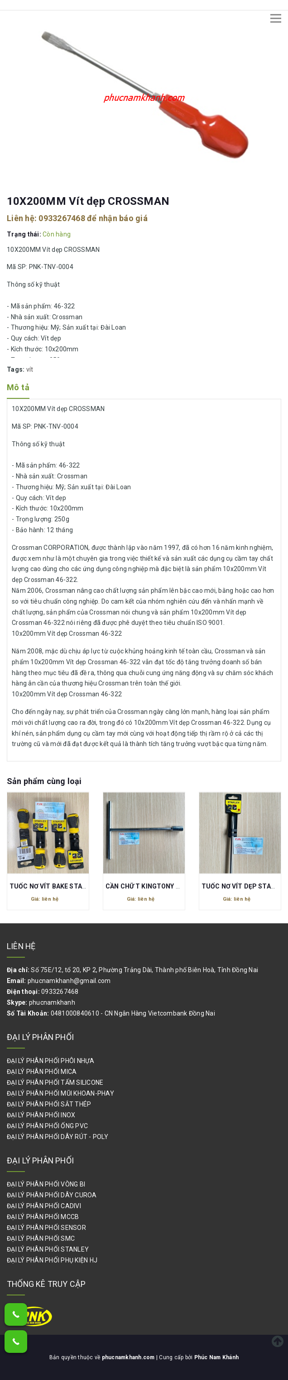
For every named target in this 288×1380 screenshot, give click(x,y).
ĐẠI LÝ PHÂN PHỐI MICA (42, 1071)
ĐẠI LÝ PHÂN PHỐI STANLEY (48, 1249)
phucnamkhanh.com (129, 1357)
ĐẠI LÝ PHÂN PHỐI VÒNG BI (46, 1184)
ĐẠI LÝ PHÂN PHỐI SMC (41, 1238)
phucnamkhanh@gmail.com (69, 980)
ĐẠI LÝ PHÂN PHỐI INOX (41, 1115)
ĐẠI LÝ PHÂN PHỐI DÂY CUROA (52, 1195)
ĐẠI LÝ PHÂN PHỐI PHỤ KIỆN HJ (52, 1260)
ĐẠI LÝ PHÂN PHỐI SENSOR (46, 1227)
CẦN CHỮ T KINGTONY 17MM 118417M (165, 886)
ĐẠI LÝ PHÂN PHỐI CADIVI (44, 1206)
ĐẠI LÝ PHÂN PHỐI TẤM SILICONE (55, 1082)
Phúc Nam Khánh (217, 1357)
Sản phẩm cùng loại (44, 781)
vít (30, 369)
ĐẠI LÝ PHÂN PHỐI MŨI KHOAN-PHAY (60, 1093)
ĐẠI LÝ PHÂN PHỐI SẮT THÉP (49, 1104)
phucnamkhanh (52, 1002)
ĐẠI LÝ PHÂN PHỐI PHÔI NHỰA (51, 1060)
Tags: (16, 369)
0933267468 (61, 218)
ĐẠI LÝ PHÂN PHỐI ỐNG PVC (47, 1126)
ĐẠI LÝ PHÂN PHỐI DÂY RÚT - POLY (57, 1136)
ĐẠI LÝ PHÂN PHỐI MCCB (43, 1216)
